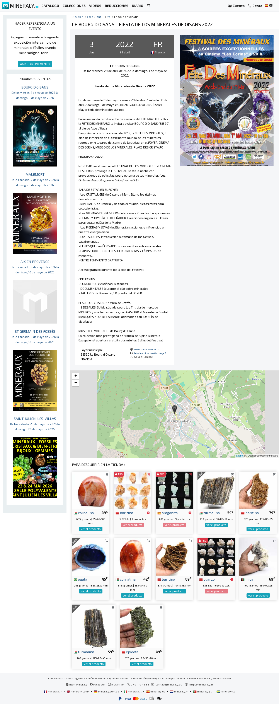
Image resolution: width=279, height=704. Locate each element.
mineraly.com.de (107, 691)
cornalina (84, 512)
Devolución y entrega (146, 678)
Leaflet (239, 455)
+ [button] (75, 376)
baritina (124, 512)
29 (109, 16)
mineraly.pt (202, 691)
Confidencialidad (96, 678)
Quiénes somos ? (119, 678)
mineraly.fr (53, 691)
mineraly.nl (179, 691)
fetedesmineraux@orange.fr (150, 353)
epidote (130, 651)
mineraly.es (156, 691)
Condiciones (55, 678)
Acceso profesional (174, 678)
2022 (90, 16)
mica (247, 579)
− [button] (75, 383)
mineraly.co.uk (78, 691)
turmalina (209, 512)
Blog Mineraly (76, 684)
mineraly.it (133, 691)
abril (100, 16)
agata (80, 579)
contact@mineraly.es (169, 684)
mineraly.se (225, 691)
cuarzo (207, 579)
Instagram (116, 684)
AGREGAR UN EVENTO (35, 64)
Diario (79, 16)
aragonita (167, 512)
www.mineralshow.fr (146, 349)
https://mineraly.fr (201, 684)
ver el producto (91, 529)
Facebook (97, 684)
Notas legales (74, 678)
